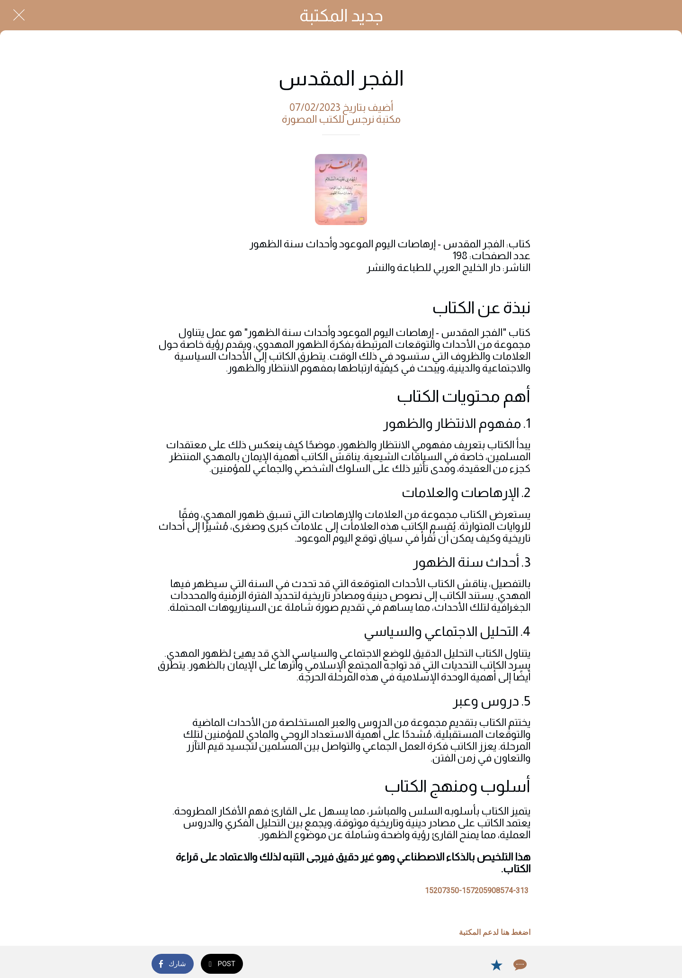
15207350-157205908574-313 (477, 890)
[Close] (19, 15)
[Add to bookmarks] (496, 964)
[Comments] (519, 964)
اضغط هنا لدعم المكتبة (494, 932)
